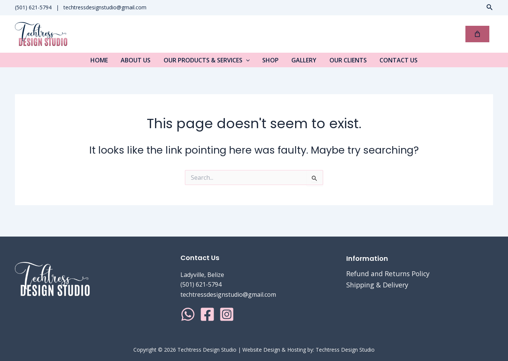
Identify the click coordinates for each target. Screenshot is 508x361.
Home (104, 62)
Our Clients (344, 62)
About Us (139, 62)
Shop (270, 62)
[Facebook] (207, 314)
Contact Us (394, 62)
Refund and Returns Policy (388, 273)
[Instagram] (226, 314)
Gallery (302, 62)
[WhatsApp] (187, 314)
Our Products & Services (208, 62)
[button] (489, 7)
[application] (247, 63)
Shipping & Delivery (377, 284)
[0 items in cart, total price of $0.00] (477, 34)
